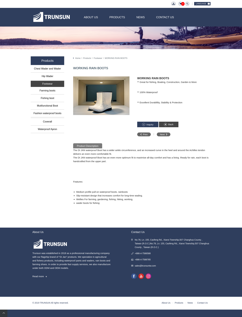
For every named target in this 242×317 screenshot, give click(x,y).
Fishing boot (47, 98)
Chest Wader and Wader (47, 68)
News (140, 17)
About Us (91, 17)
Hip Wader (47, 76)
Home (78, 58)
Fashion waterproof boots (47, 113)
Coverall (47, 121)
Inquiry (149, 124)
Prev (145, 134)
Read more (38, 276)
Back (170, 124)
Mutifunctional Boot (47, 105)
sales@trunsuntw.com (145, 266)
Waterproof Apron (47, 129)
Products (117, 17)
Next (162, 134)
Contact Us (165, 17)
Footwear (47, 83)
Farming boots (47, 90)
